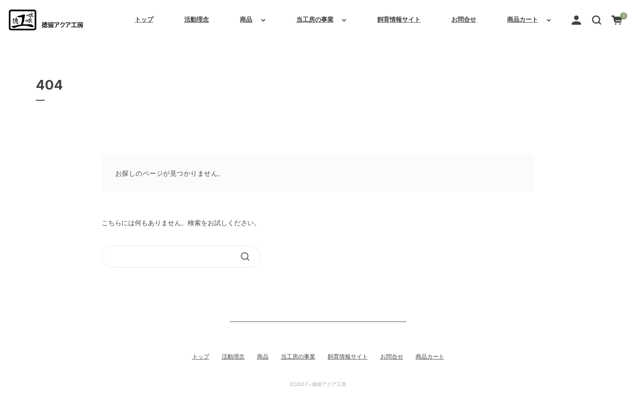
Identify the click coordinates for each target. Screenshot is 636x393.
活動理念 (196, 19)
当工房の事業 (314, 19)
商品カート (522, 19)
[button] (596, 19)
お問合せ (463, 19)
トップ (144, 19)
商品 (246, 19)
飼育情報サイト (398, 19)
